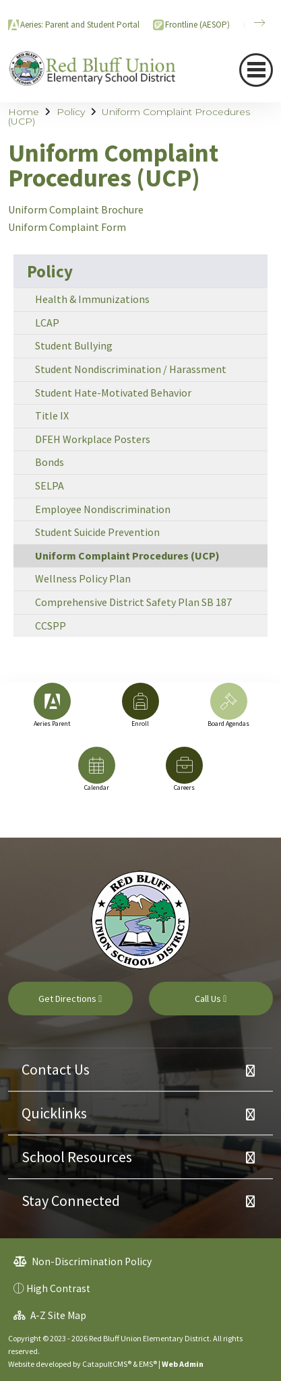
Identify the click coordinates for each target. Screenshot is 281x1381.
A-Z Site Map (49, 1315)
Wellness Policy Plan (83, 578)
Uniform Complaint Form (67, 227)
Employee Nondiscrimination (102, 509)
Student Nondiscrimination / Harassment (130, 369)
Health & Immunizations (92, 299)
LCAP (47, 322)
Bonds (49, 462)
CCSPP (50, 625)
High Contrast (58, 1288)
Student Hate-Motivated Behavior (113, 392)
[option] (52, 711)
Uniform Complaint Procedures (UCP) (129, 116)
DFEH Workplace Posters (92, 439)
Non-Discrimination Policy (82, 1261)
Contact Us (56, 1069)
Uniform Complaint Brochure (76, 209)
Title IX (52, 415)
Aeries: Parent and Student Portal (79, 24)
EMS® (148, 1364)
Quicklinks (54, 1113)
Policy (71, 112)
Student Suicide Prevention (97, 532)
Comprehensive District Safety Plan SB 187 (133, 602)
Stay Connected (71, 1200)
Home (23, 112)
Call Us (210, 998)
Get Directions (70, 998)
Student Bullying (74, 345)
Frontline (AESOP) (197, 24)
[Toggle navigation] (256, 70)
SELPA (49, 485)
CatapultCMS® (106, 1364)
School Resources (77, 1156)
